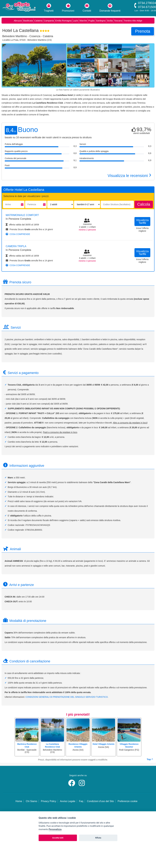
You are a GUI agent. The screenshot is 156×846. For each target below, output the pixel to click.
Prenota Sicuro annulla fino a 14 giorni (29, 229)
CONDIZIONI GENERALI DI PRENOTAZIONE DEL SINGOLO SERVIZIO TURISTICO (66, 697)
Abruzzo (18, 20)
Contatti (87, 7)
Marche (83, 20)
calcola (143, 204)
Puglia (91, 20)
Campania (49, 20)
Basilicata (28, 20)
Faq (81, 801)
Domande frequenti (110, 7)
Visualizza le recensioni (129, 175)
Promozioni (68, 7)
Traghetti (49, 7)
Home (19, 801)
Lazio (75, 20)
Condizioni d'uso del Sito (100, 801)
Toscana (118, 20)
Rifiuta (98, 838)
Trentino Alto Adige (133, 20)
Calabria (38, 20)
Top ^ (150, 759)
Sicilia (110, 20)
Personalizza (55, 829)
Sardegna (100, 20)
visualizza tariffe (142, 221)
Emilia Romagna (63, 20)
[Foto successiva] (64, 66)
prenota (142, 31)
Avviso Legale (67, 801)
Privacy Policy (48, 801)
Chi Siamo (31, 801)
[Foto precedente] (6, 66)
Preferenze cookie (127, 801)
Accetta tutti (57, 838)
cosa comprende (18, 234)
